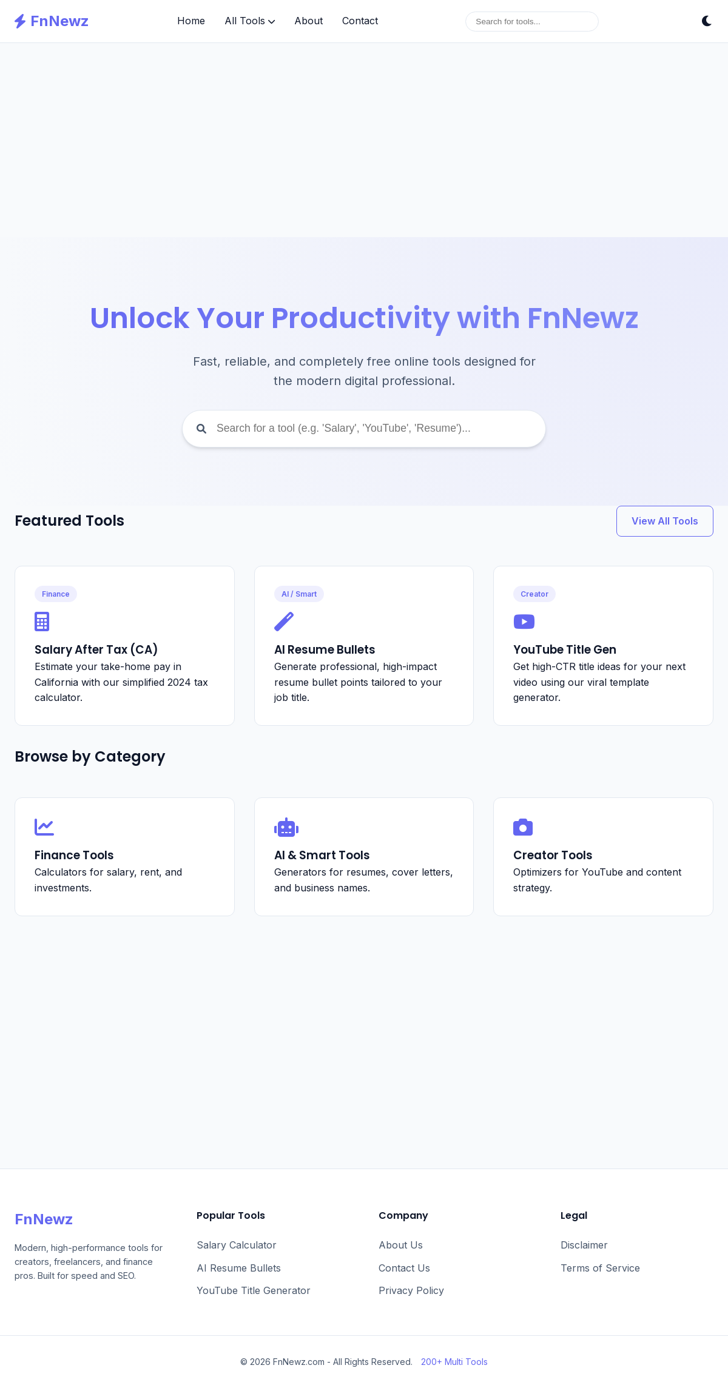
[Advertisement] (364, 140)
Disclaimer (584, 1245)
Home (191, 21)
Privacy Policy (411, 1290)
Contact (360, 21)
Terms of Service (600, 1268)
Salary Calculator (237, 1245)
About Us (401, 1245)
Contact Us (404, 1268)
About (308, 21)
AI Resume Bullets (239, 1268)
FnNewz (52, 21)
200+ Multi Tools (454, 1361)
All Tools (249, 21)
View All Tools (665, 521)
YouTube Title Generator (254, 1290)
